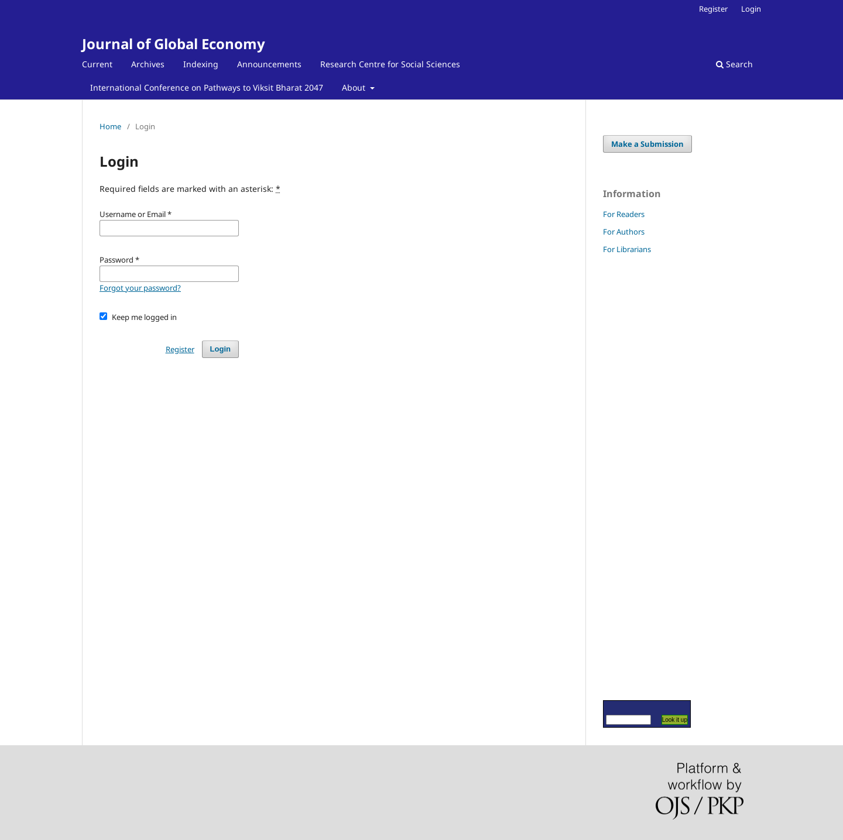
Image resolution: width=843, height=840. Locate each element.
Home (110, 126)
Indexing (200, 64)
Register (713, 9)
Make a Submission (647, 144)
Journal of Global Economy (173, 43)
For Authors (624, 231)
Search (734, 64)
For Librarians (627, 249)
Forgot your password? (140, 288)
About (355, 87)
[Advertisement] (638, 476)
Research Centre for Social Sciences (390, 64)
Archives (148, 64)
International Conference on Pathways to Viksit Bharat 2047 (206, 87)
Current (97, 64)
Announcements (269, 64)
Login (751, 9)
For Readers (624, 214)
